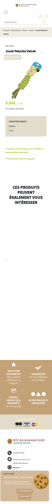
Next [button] (46, 283)
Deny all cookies (8, 474)
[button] (41, 52)
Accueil (6, 30)
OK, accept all (24, 491)
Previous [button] (5, 280)
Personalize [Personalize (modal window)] (24, 496)
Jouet (31, 30)
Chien (24, 30)
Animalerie (15, 30)
